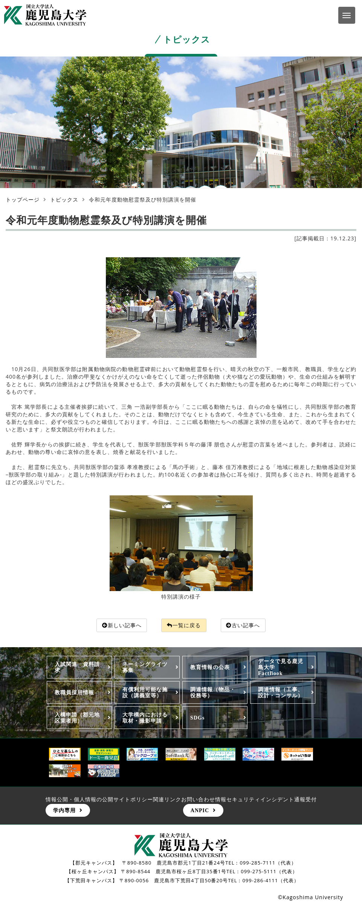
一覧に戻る (184, 625)
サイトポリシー (133, 799)
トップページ (23, 199)
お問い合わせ (198, 799)
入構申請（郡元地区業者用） (77, 718)
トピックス (64, 199)
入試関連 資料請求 (77, 667)
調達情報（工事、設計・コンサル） (280, 692)
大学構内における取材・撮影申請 (145, 718)
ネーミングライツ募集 (145, 667)
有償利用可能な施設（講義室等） (145, 692)
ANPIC (200, 810)
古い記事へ (243, 625)
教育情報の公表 (210, 667)
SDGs (197, 718)
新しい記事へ (121, 625)
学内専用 (64, 810)
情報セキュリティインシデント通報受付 (266, 799)
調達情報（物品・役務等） (212, 692)
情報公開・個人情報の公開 (79, 799)
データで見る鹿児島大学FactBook (280, 667)
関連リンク (167, 799)
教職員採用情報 (74, 692)
